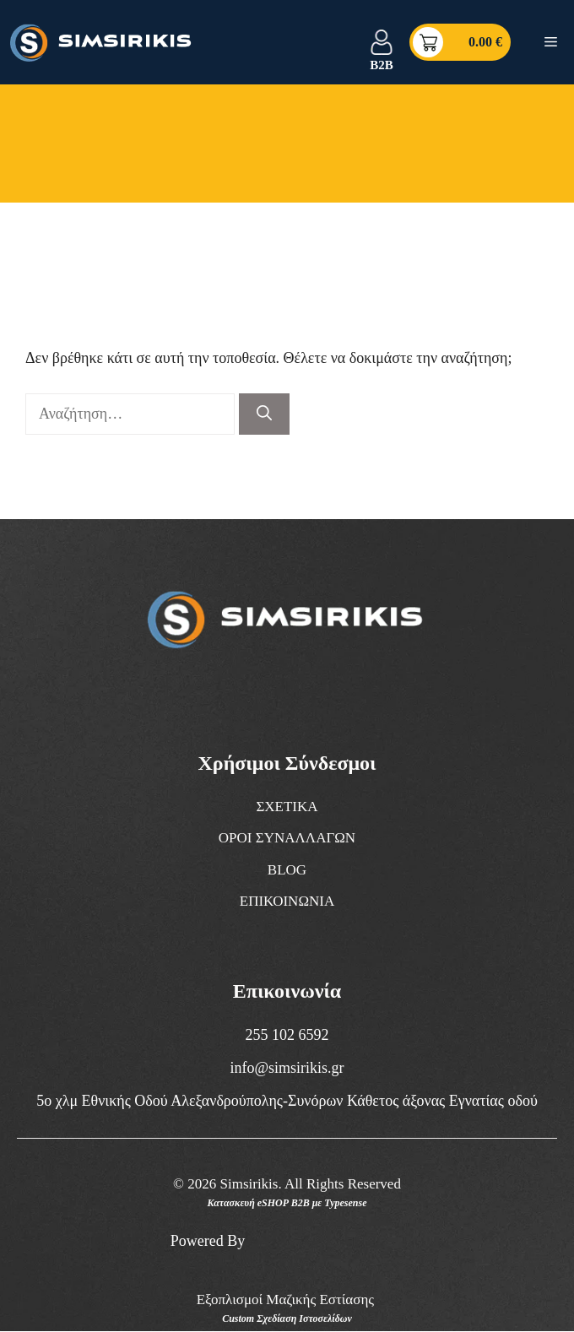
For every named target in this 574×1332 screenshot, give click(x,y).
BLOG (287, 870)
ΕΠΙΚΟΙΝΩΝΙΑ (287, 901)
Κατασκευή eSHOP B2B (259, 1203)
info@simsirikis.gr (287, 1067)
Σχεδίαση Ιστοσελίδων (304, 1318)
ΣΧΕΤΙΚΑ (286, 807)
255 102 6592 (287, 1034)
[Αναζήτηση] (264, 414)
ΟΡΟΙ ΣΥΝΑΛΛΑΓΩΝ (287, 838)
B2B (381, 65)
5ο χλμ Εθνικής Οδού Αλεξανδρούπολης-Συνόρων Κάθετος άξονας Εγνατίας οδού (287, 1100)
